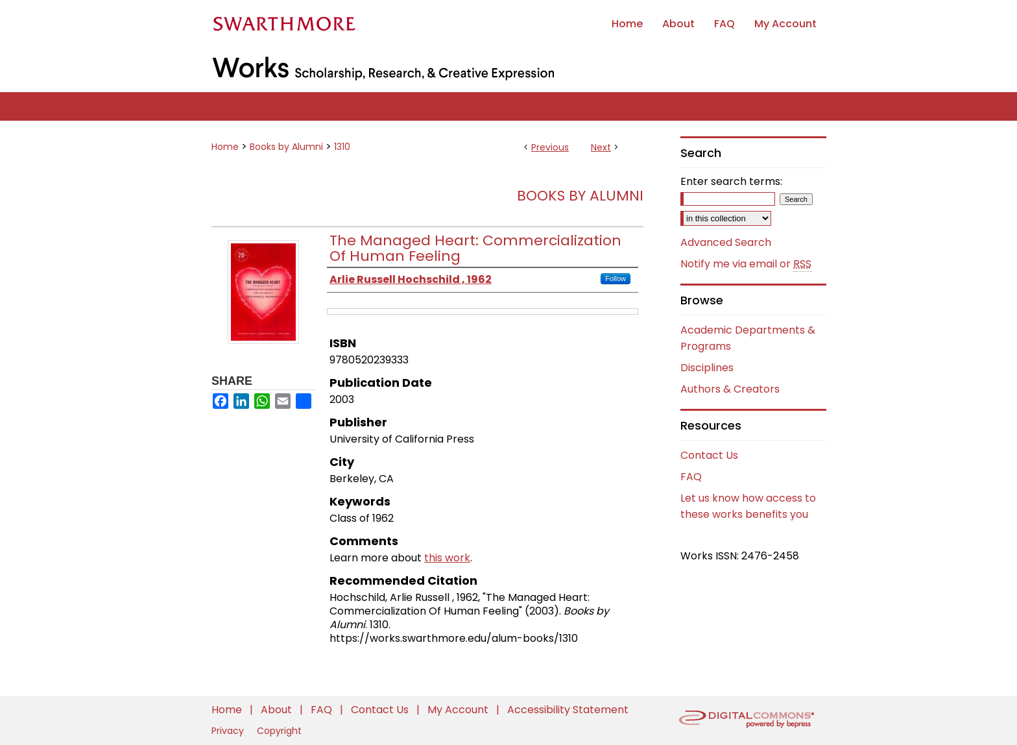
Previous (550, 147)
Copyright (279, 730)
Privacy (228, 730)
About (277, 709)
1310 (342, 146)
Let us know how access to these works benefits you (748, 506)
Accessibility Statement (567, 709)
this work (447, 557)
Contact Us (709, 455)
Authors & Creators (730, 389)
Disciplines (707, 367)
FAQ (691, 476)
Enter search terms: (731, 181)
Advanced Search (725, 242)
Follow (615, 278)
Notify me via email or (745, 264)
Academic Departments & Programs (747, 338)
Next (601, 147)
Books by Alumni (286, 146)
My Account (459, 709)
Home (225, 146)
